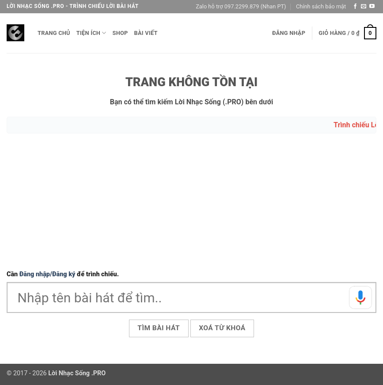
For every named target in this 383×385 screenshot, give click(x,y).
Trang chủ (54, 33)
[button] (288, 33)
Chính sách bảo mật (321, 6)
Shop (120, 33)
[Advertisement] (191, 203)
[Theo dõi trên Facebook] (355, 7)
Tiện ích (91, 33)
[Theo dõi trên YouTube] (372, 7)
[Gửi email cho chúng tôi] (363, 7)
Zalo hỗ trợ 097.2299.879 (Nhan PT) (241, 6)
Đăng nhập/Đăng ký (47, 274)
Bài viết (146, 33)
